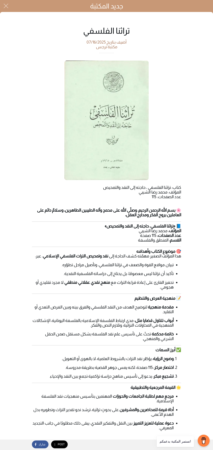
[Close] (6, 6)
